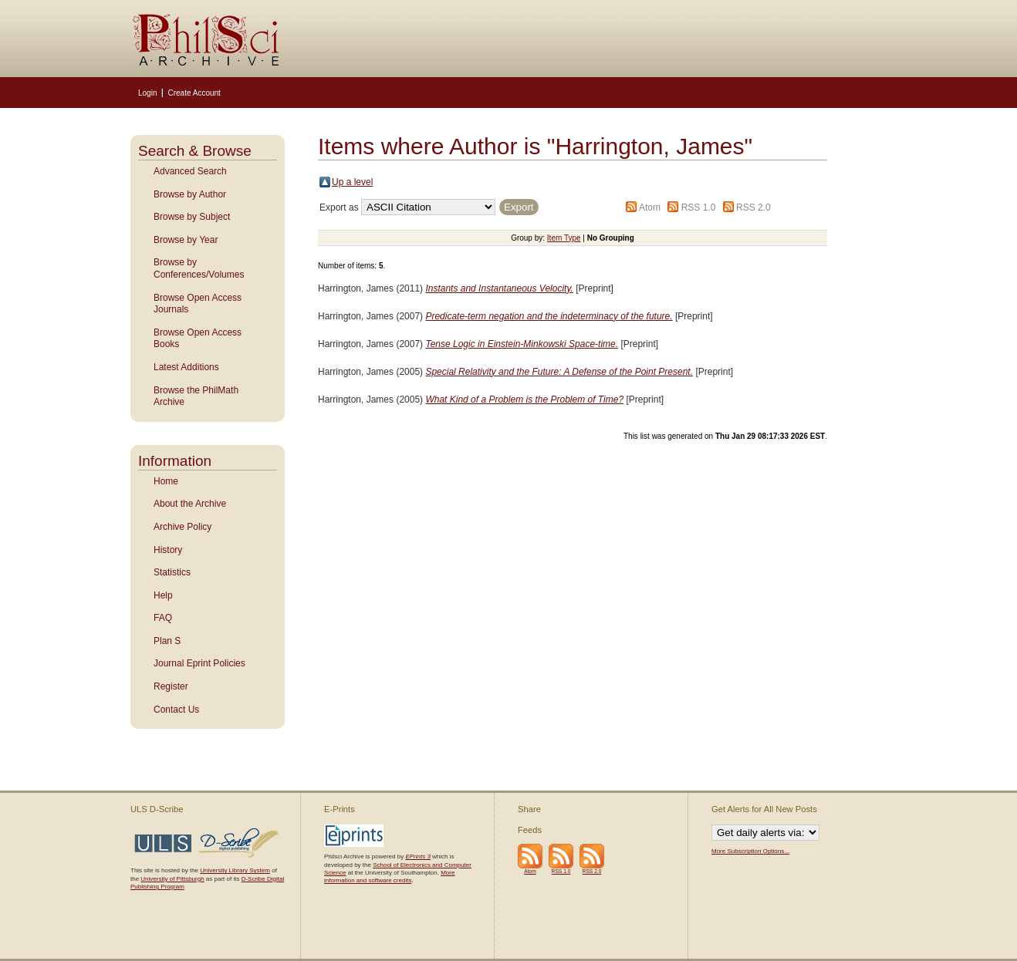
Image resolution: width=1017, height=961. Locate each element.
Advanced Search (190, 171)
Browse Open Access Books (198, 338)
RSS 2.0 (753, 207)
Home (166, 481)
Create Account (193, 93)
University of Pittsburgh (172, 878)
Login (147, 93)
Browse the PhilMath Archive (196, 396)
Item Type (564, 238)
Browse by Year (186, 239)
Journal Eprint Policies (199, 663)
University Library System (235, 870)
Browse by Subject (192, 216)
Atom (650, 207)
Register (171, 686)
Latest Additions (186, 367)
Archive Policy (182, 526)
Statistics (172, 572)
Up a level (352, 182)
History (168, 550)
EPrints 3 (417, 856)
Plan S (167, 641)
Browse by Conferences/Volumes (199, 268)
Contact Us (176, 709)
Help (163, 595)
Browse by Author (190, 194)
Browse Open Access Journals (198, 303)
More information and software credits (389, 876)
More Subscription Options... (750, 851)
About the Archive (190, 503)
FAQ (163, 617)
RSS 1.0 (698, 207)
